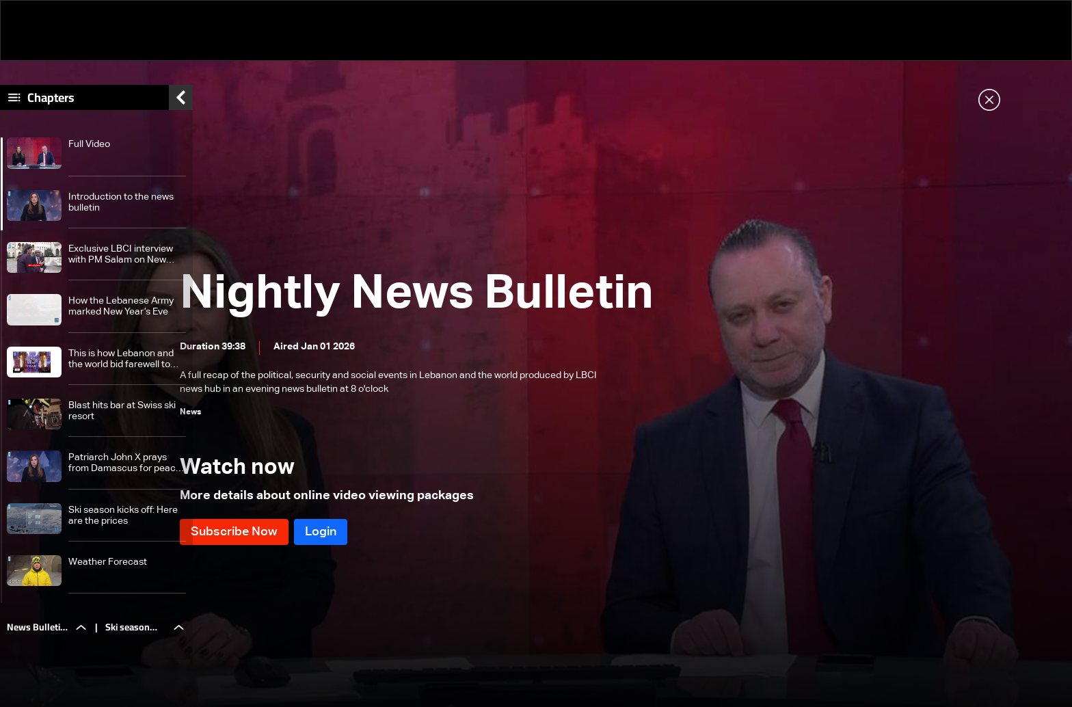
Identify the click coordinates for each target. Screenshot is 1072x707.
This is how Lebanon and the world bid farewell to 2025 (121, 366)
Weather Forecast (107, 569)
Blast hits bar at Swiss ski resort (122, 418)
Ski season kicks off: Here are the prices (123, 522)
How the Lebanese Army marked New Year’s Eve (121, 314)
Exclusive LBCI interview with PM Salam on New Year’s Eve (120, 262)
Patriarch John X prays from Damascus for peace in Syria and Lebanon (124, 470)
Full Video (89, 152)
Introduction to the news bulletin (121, 209)
